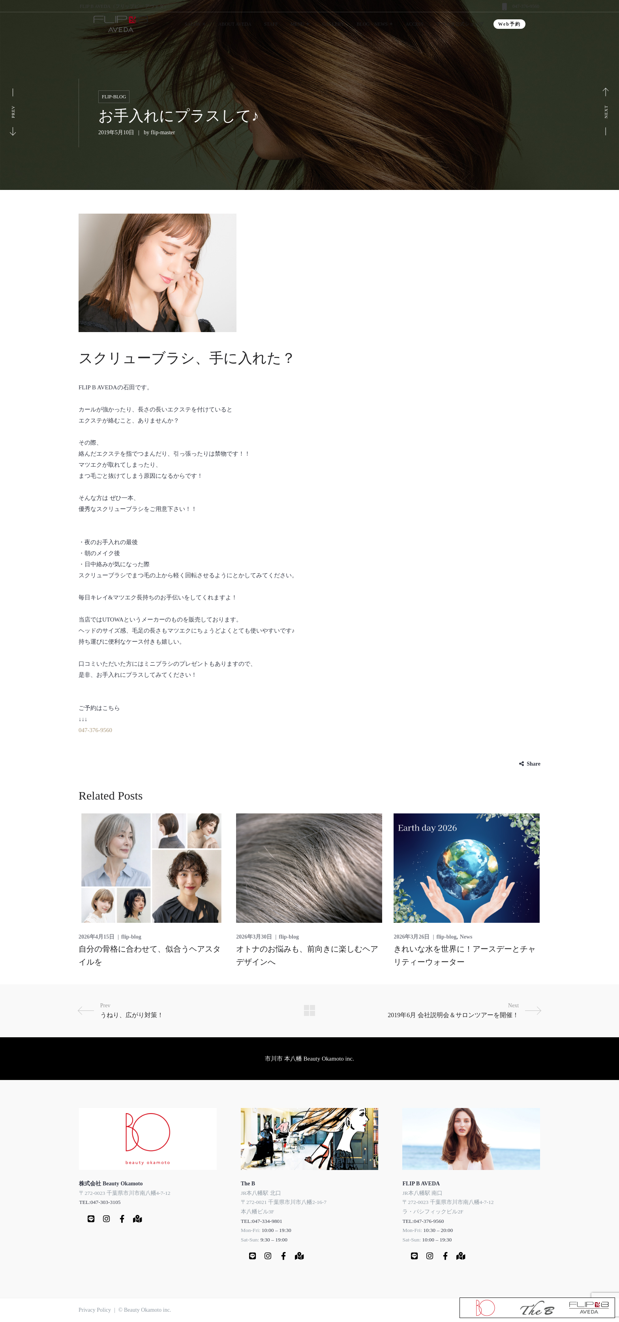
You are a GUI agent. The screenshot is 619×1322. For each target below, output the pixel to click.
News (466, 937)
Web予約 (509, 24)
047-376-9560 (525, 6)
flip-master (163, 132)
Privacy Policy (95, 1310)
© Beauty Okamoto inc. (144, 1310)
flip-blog (114, 97)
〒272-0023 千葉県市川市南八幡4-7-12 (124, 1193)
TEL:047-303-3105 (99, 1202)
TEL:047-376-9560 (423, 1221)
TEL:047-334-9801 (261, 1221)
